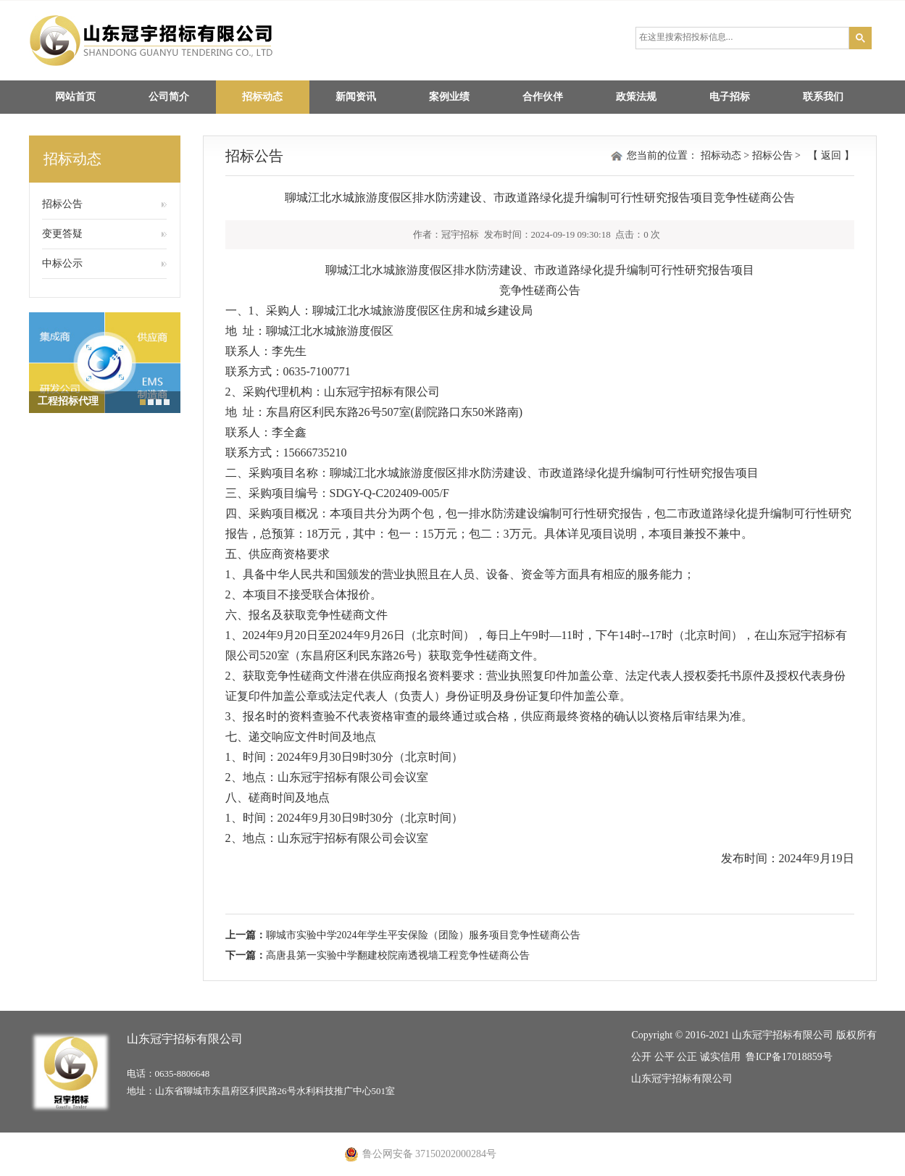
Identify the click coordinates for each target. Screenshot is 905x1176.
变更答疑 (62, 233)
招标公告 (62, 204)
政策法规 (636, 96)
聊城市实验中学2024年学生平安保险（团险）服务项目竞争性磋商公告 (423, 935)
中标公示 (62, 263)
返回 (831, 155)
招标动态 (262, 96)
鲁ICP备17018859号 (789, 1056)
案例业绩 (449, 96)
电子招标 (729, 96)
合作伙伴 (542, 96)
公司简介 (169, 96)
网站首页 (75, 96)
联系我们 (823, 96)
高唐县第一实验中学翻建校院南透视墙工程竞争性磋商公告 (398, 955)
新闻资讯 (355, 96)
